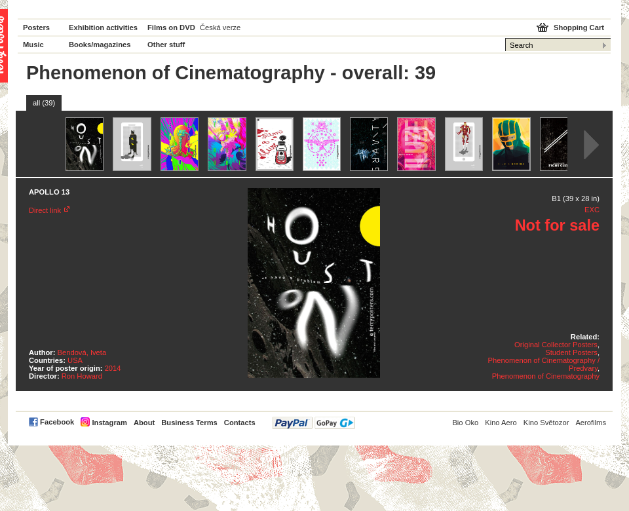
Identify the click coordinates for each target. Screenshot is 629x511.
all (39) (44, 103)
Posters (36, 27)
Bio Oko (465, 422)
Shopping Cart (579, 27)
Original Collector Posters (556, 345)
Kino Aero (501, 422)
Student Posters (571, 352)
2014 (113, 368)
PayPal (313, 423)
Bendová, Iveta (82, 352)
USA (75, 360)
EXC (592, 210)
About (144, 422)
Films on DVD (171, 27)
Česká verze (220, 27)
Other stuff (166, 44)
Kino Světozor (546, 422)
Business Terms (189, 422)
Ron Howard (82, 376)
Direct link (45, 210)
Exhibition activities (103, 27)
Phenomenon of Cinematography (546, 376)
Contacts (240, 422)
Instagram (109, 422)
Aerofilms (590, 422)
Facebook (57, 422)
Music (33, 44)
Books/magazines (100, 44)
